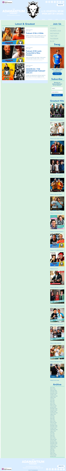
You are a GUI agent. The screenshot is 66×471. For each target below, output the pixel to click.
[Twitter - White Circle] (58, 2)
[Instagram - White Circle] (55, 2)
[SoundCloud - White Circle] (52, 2)
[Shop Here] (57, 73)
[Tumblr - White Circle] (63, 2)
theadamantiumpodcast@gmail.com (33, 468)
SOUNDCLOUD (55, 31)
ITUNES (53, 28)
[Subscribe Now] (57, 95)
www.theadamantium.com (33, 466)
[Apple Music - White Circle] (46, 2)
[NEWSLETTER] (60, 5)
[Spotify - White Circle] (49, 2)
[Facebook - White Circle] (60, 2)
